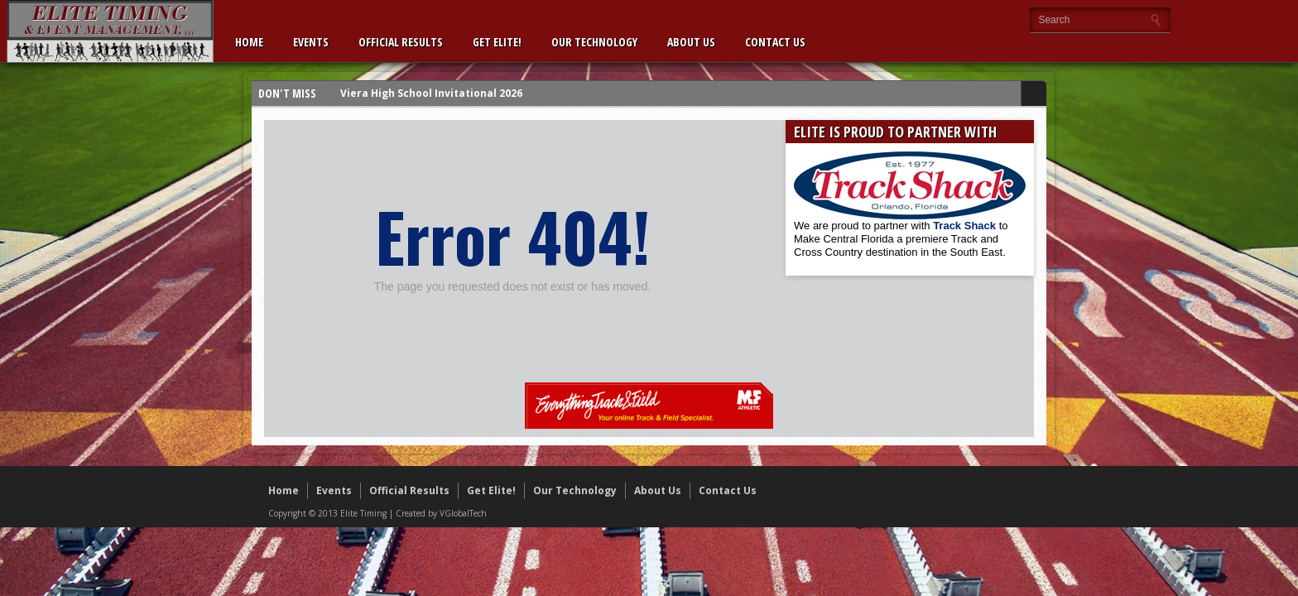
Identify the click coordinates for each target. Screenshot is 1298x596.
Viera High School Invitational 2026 (431, 93)
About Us (691, 42)
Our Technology (594, 42)
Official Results (400, 42)
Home (249, 42)
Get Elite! (497, 42)
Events (311, 42)
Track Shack (966, 225)
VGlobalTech (463, 513)
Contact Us (775, 42)
